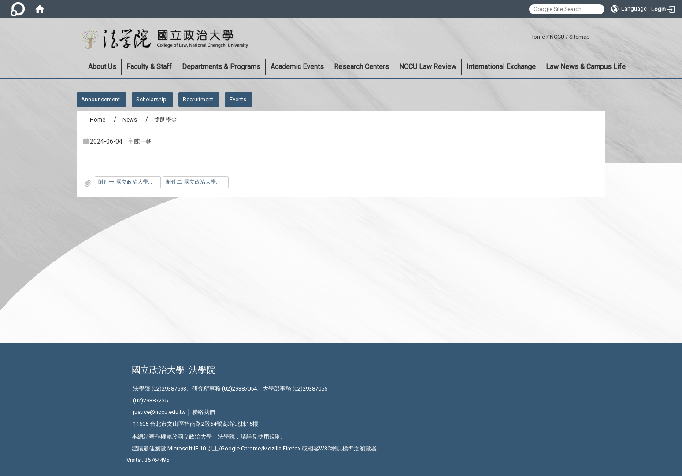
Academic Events (297, 67)
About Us (102, 67)
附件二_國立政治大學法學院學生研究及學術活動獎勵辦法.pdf (197, 182)
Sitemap (579, 36)
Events (238, 99)
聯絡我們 (203, 412)
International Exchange (501, 67)
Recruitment (198, 99)
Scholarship (151, 99)
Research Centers (361, 67)
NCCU (557, 36)
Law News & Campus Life (586, 67)
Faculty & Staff (149, 67)
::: (526, 35)
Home (537, 36)
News (129, 119)
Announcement (100, 99)
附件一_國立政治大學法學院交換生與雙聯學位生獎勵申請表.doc (129, 182)
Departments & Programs (221, 67)
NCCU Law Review (427, 67)
